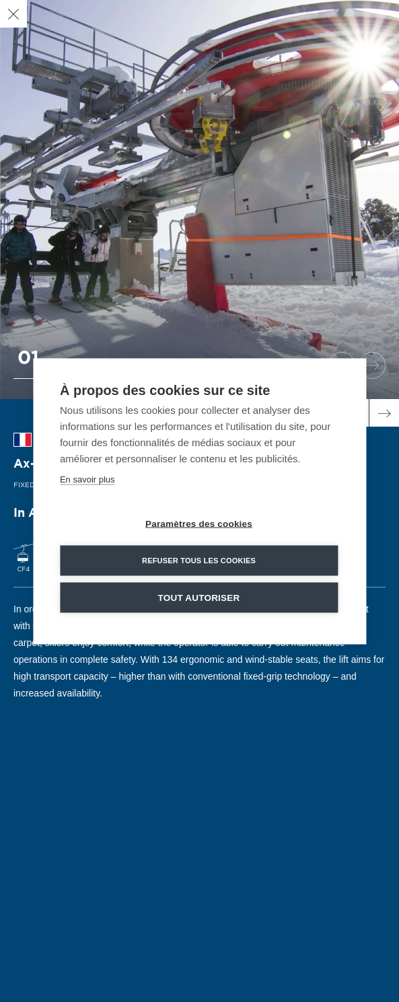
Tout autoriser (199, 597)
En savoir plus (87, 479)
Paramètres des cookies (198, 523)
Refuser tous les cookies (199, 560)
